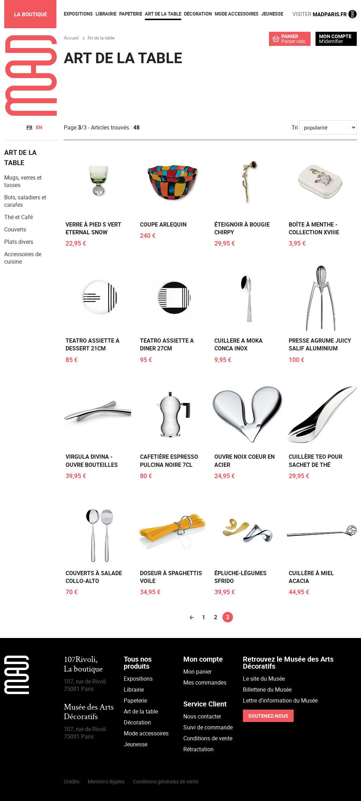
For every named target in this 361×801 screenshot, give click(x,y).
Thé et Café (18, 217)
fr (29, 127)
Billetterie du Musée (267, 689)
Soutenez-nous (268, 715)
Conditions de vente (207, 738)
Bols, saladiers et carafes (25, 201)
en (39, 127)
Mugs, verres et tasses (23, 181)
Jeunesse (135, 744)
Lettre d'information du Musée (280, 700)
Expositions (138, 678)
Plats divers (18, 242)
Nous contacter (202, 716)
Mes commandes (204, 682)
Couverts (15, 229)
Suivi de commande (208, 727)
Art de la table (141, 711)
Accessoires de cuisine (22, 257)
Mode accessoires (146, 733)
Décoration (137, 722)
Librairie (134, 689)
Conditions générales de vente (165, 781)
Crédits (71, 781)
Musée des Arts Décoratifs (89, 712)
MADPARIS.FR (325, 14)
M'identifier (331, 41)
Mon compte (335, 36)
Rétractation (198, 749)
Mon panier (197, 671)
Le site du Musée (264, 678)
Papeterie (135, 700)
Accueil (71, 38)
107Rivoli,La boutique (83, 664)
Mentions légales (106, 781)
